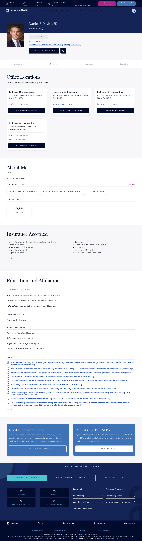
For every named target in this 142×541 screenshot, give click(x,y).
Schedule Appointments (107, 4)
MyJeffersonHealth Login (126, 4)
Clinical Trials (11, 4)
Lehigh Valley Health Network (58, 4)
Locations (25, 65)
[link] (46, 45)
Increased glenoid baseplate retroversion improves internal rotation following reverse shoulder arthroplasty (60, 399)
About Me (60, 65)
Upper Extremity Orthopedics (23, 191)
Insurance (95, 65)
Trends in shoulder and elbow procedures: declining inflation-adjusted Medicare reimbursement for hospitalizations (64, 388)
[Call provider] (63, 51)
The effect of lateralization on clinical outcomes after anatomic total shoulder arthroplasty (52, 376)
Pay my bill (39, 4)
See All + (10, 409)
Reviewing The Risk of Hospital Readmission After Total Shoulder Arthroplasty (46, 384)
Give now (26, 4)
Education (131, 65)
